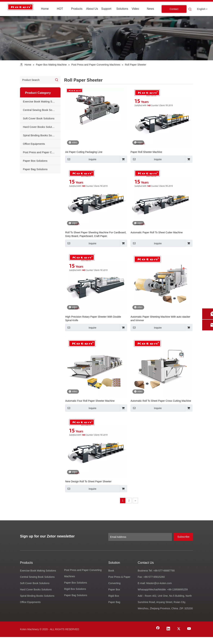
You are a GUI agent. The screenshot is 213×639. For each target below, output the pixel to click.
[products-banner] (106, 38)
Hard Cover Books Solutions (40, 126)
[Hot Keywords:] (190, 9)
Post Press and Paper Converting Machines (42, 152)
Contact (174, 9)
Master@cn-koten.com (159, 583)
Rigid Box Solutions (75, 589)
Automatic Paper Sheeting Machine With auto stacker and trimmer (160, 318)
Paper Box (114, 589)
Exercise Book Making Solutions (42, 101)
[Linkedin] (168, 629)
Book (111, 570)
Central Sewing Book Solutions (41, 109)
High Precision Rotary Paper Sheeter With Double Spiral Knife (93, 318)
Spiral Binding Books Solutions (41, 135)
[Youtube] (189, 629)
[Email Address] (140, 537)
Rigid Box (113, 595)
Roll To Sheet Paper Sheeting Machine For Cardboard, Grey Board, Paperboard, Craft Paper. (95, 234)
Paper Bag (114, 602)
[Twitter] (179, 629)
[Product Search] (36, 80)
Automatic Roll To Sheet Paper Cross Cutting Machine (161, 400)
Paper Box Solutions (35, 160)
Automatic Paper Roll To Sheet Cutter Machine (157, 232)
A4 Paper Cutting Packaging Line (83, 152)
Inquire (80, 159)
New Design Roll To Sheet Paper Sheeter (88, 481)
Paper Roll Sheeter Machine (146, 152)
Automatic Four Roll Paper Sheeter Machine (90, 400)
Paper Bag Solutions (35, 169)
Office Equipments (34, 143)
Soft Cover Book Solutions (38, 118)
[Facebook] (158, 629)
